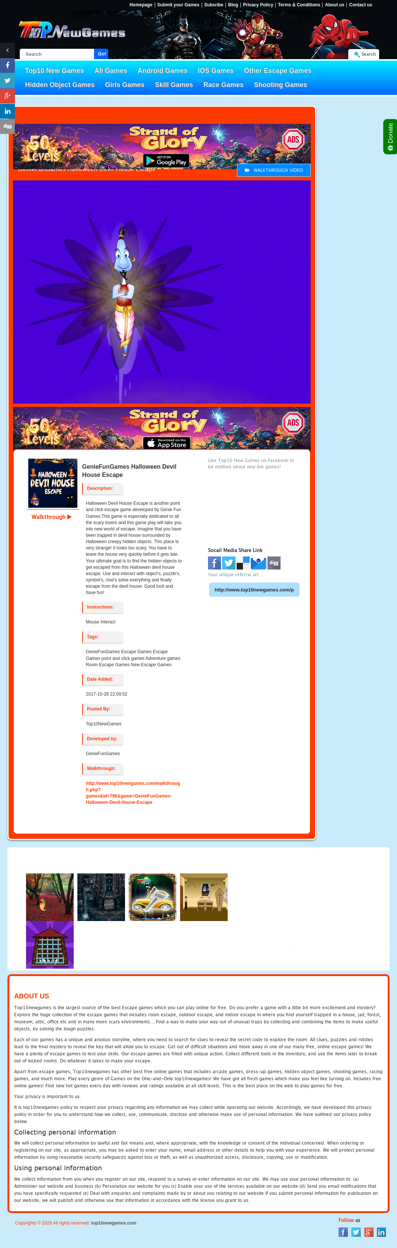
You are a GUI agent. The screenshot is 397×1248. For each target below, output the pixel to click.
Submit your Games (178, 5)
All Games (111, 70)
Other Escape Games (277, 70)
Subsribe (213, 5)
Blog (233, 5)
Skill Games (174, 85)
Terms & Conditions (299, 5)
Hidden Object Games (60, 85)
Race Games (224, 85)
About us (334, 5)
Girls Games (125, 85)
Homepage (140, 5)
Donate (390, 137)
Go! (102, 54)
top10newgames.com (113, 1223)
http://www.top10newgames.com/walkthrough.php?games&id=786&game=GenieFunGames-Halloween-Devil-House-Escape (133, 793)
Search (369, 54)
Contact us (360, 5)
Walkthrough (52, 516)
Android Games (163, 70)
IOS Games (216, 70)
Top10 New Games (54, 70)
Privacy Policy (258, 5)
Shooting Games (280, 85)
